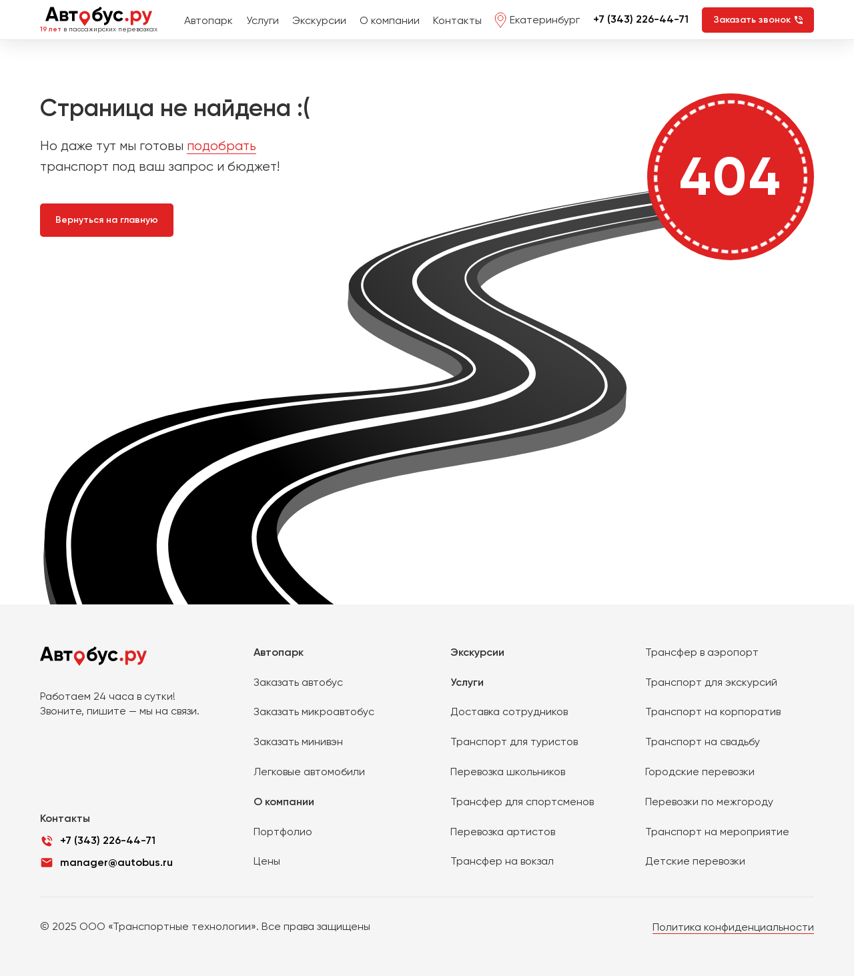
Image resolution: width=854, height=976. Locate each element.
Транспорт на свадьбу (702, 741)
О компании (390, 20)
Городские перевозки (700, 771)
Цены (267, 861)
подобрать (221, 145)
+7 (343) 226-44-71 (641, 19)
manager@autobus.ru (116, 862)
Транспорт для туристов (514, 741)
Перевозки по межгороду (709, 801)
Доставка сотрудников (509, 711)
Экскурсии (319, 20)
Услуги (262, 20)
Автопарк (208, 20)
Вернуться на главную (106, 219)
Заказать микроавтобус (314, 711)
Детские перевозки (695, 861)
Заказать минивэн (298, 741)
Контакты (457, 20)
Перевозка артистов (502, 831)
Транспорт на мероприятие (717, 831)
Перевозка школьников (507, 771)
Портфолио (283, 831)
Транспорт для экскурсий (711, 682)
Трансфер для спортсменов (522, 801)
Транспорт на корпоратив (713, 711)
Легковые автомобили (309, 771)
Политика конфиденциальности (733, 927)
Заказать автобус (298, 682)
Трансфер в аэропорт (702, 652)
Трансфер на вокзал (502, 861)
